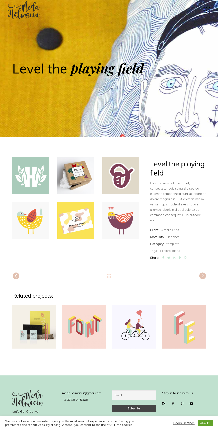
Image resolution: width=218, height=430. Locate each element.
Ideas (176, 251)
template (172, 244)
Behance (173, 237)
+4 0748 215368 (75, 400)
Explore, (165, 251)
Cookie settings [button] (184, 423)
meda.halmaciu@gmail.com (81, 393)
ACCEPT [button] (205, 423)
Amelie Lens (170, 230)
